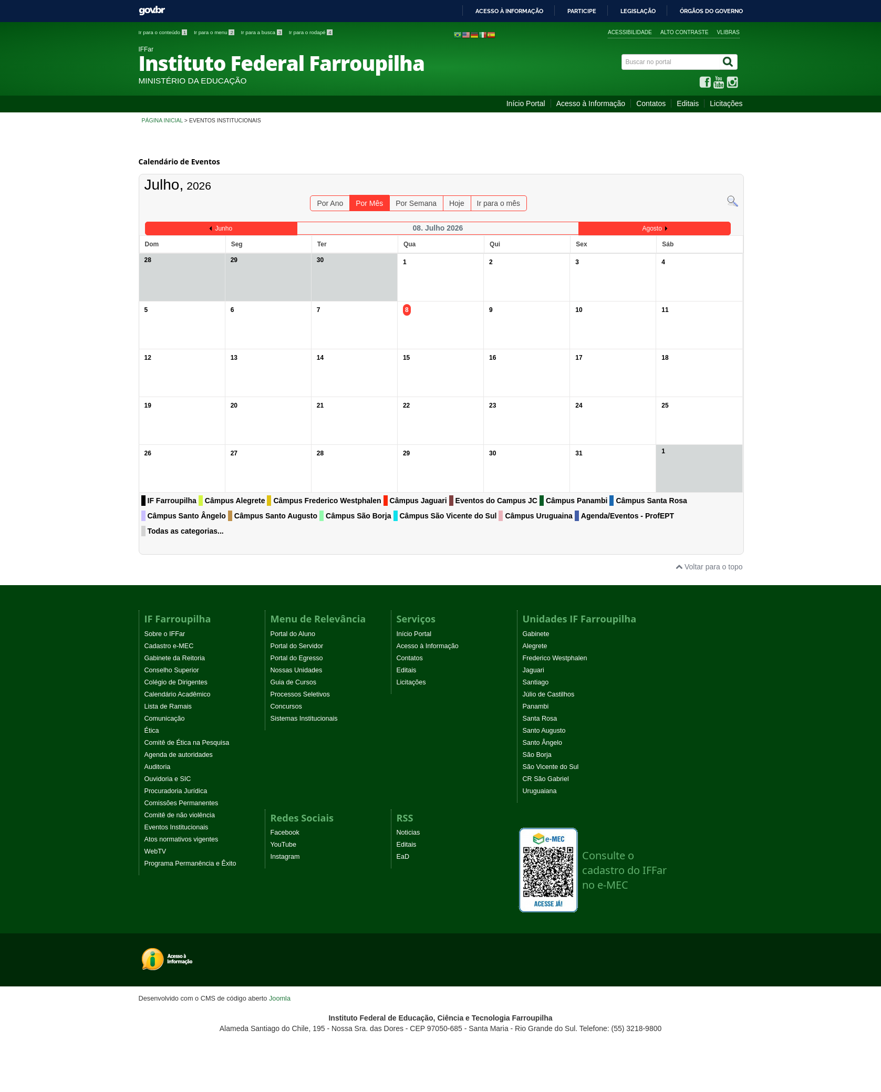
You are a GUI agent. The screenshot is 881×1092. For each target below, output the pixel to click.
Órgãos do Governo (711, 11)
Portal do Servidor (297, 646)
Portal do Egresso (297, 658)
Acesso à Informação (591, 103)
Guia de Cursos (294, 682)
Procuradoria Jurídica (176, 791)
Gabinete (536, 634)
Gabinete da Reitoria (174, 658)
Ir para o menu (215, 32)
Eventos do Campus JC (496, 500)
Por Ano (330, 203)
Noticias (408, 832)
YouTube (284, 844)
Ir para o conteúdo (164, 32)
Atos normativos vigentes (181, 839)
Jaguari (533, 670)
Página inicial (162, 120)
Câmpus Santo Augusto (275, 516)
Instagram (285, 856)
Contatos (651, 103)
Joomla (280, 998)
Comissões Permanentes (181, 803)
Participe (581, 11)
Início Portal (525, 103)
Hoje (456, 203)
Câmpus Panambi (576, 500)
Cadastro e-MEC (169, 646)
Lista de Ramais (168, 706)
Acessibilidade (630, 32)
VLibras (728, 32)
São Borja (537, 754)
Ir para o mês (498, 203)
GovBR (152, 11)
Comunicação (164, 718)
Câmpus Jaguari (418, 500)
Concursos (286, 706)
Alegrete (535, 646)
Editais (688, 103)
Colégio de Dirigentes (176, 682)
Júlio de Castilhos (549, 694)
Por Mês (369, 203)
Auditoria (157, 767)
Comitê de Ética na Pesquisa (187, 742)
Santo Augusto (544, 730)
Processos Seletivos (300, 694)
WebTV (155, 851)
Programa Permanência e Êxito (190, 863)
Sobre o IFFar (164, 634)
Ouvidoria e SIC (167, 779)
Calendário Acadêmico (177, 694)
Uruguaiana (540, 791)
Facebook (285, 832)
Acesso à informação (509, 11)
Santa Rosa (540, 718)
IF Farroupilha (172, 500)
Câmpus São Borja (358, 516)
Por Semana (416, 203)
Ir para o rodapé (311, 32)
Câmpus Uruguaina (538, 516)
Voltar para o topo (709, 567)
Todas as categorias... (186, 531)
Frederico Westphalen (555, 658)
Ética (151, 730)
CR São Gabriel (546, 779)
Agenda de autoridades (178, 754)
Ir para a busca (262, 32)
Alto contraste (684, 32)
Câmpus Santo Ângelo (187, 516)
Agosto (651, 228)
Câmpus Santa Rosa (651, 500)
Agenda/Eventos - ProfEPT (627, 516)
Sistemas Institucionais (304, 718)
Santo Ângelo (543, 742)
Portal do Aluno (293, 634)
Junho (223, 228)
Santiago (536, 682)
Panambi (536, 706)
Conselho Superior (171, 670)
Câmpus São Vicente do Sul (448, 516)
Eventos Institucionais (176, 827)
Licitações (726, 103)
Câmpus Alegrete (235, 500)
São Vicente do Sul (551, 767)
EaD (403, 856)
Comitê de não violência (179, 815)
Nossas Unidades (297, 670)
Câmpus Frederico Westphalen (327, 500)
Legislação (638, 11)
